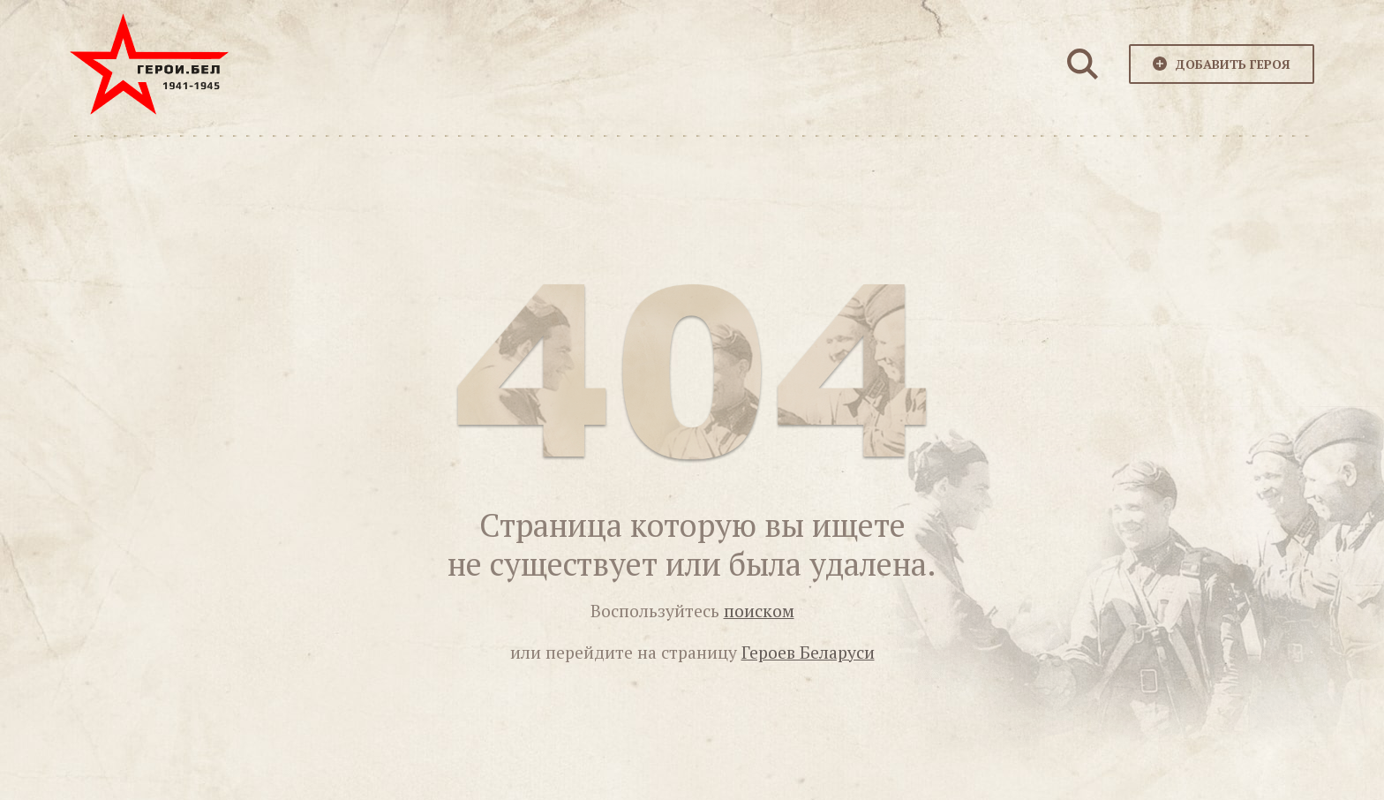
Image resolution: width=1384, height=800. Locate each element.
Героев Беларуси (808, 652)
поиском (759, 611)
